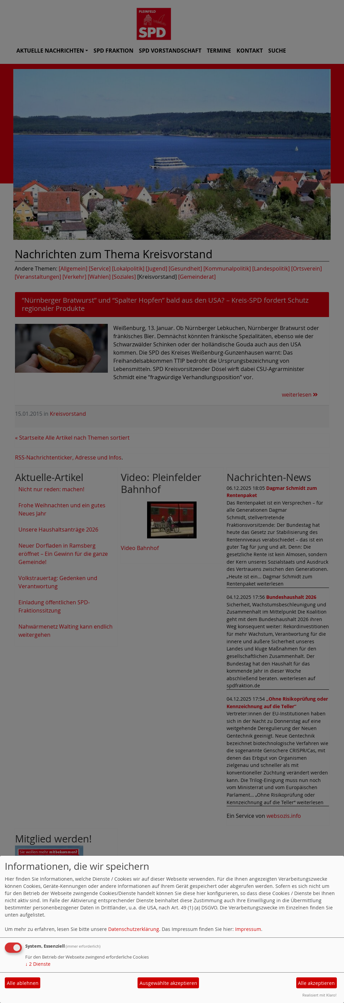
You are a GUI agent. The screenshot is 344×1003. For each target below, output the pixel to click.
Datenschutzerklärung (133, 929)
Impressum (248, 929)
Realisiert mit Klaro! (319, 995)
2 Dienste (38, 964)
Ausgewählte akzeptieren (168, 983)
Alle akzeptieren (316, 983)
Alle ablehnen (23, 983)
